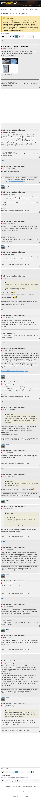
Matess (3, 342)
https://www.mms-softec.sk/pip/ (17, 181)
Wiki (36, 5)
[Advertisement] (20, 106)
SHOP (26, 5)
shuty (7, 186)
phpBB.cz (24, 791)
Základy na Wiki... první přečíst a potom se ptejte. (14, 371)
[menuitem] (20, 10)
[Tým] (19, 781)
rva (2, 40)
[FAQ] (14, 781)
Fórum (22, 5)
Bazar (30, 5)
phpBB (15, 786)
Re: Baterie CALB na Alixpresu (14, 46)
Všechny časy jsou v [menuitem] (30, 781)
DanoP (3, 160)
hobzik (3, 269)
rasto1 (2, 401)
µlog (39, 5)
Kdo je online (5, 775)
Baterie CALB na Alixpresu (14, 13)
